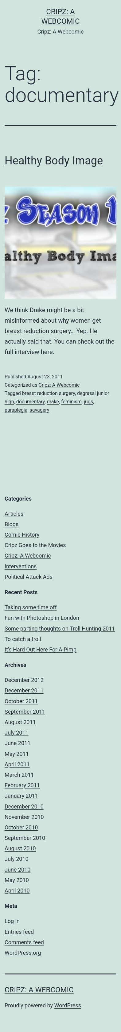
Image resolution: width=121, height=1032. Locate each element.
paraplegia (16, 410)
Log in (12, 921)
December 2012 (24, 680)
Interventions (21, 566)
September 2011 (25, 711)
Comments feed (24, 942)
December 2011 (24, 690)
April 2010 (17, 890)
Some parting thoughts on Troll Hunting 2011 (60, 628)
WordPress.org (23, 952)
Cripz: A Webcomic (59, 385)
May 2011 (17, 754)
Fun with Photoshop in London (42, 618)
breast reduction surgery (48, 393)
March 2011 (19, 775)
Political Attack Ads (29, 577)
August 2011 (20, 722)
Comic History (22, 534)
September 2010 (25, 838)
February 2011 (22, 785)
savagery (39, 410)
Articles (14, 513)
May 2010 (17, 880)
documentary (30, 402)
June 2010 (17, 869)
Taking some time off (31, 607)
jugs (88, 402)
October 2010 (21, 827)
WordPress (67, 1005)
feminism (71, 402)
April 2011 (17, 764)
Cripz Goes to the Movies (35, 545)
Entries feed (19, 932)
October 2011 (21, 701)
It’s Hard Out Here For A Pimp (40, 649)
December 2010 (24, 806)
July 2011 (17, 732)
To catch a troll (23, 639)
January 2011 (21, 795)
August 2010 (20, 848)
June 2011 (17, 743)
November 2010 (24, 817)
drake (53, 402)
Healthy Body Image (54, 160)
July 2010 (17, 859)
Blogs (11, 524)
